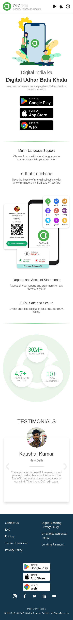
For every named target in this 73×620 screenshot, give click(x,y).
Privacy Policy (13, 550)
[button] (8, 466)
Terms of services (16, 543)
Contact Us (12, 523)
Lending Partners (53, 544)
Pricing (9, 536)
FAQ (7, 529)
